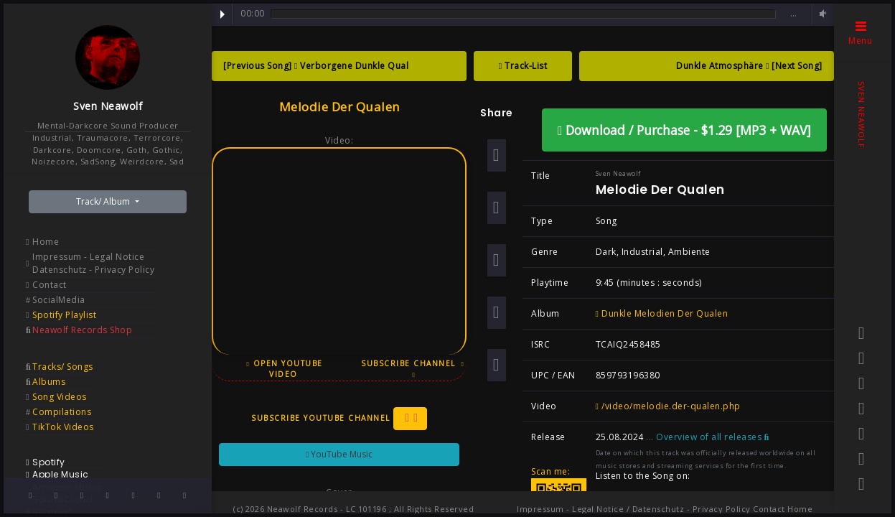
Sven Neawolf (107, 106)
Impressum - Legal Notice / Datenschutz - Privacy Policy (634, 508)
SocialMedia (58, 300)
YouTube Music (339, 454)
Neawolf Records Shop (82, 330)
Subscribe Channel (412, 368)
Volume (821, 14)
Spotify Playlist (64, 315)
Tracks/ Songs (62, 366)
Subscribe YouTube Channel (339, 418)
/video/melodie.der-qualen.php (668, 406)
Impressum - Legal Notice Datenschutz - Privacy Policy (93, 263)
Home (45, 242)
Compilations (61, 412)
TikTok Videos (63, 427)
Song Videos (59, 397)
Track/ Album (104, 201)
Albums (48, 382)
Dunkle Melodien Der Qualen (662, 313)
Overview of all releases (712, 437)
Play (222, 14)
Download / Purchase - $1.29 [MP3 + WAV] (684, 130)
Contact (49, 285)
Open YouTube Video (284, 368)
